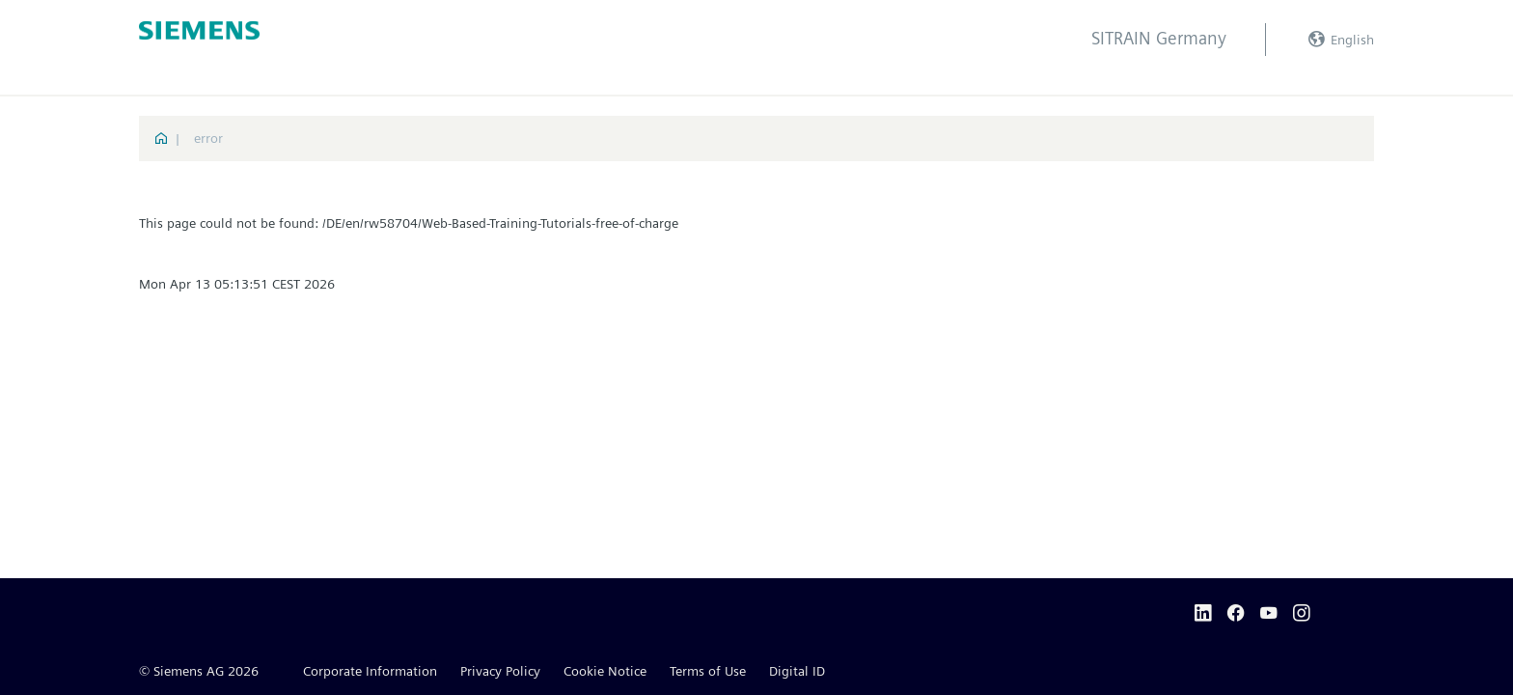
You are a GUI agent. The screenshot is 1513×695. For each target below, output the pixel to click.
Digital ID (797, 671)
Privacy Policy (500, 671)
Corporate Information (370, 671)
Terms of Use (708, 671)
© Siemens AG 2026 (199, 671)
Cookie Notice (605, 671)
